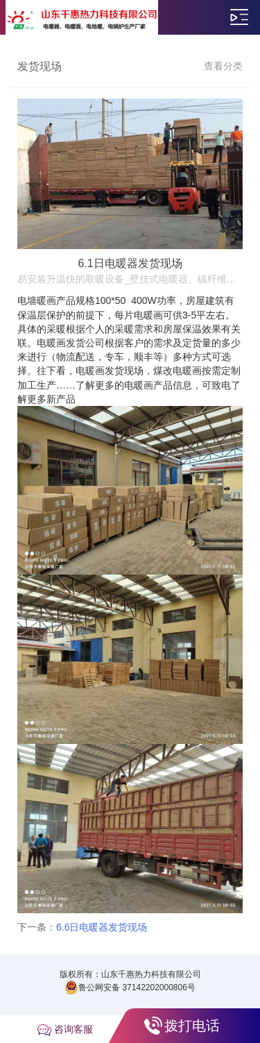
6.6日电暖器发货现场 (101, 927)
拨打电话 (192, 1025)
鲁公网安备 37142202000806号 (130, 987)
